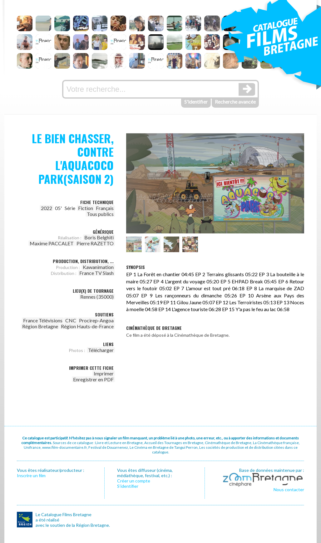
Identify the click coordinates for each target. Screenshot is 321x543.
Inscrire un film (31, 475)
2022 (46, 208)
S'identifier (196, 102)
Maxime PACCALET (52, 243)
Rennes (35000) (97, 297)
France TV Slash (96, 273)
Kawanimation (98, 267)
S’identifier (127, 486)
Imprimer (104, 373)
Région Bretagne (40, 326)
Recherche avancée (235, 102)
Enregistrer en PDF (93, 379)
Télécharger (101, 350)
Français (105, 208)
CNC (70, 320)
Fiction (85, 208)
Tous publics (100, 214)
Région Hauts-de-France (87, 326)
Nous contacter (289, 489)
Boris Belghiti (99, 237)
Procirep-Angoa (96, 320)
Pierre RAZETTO (95, 243)
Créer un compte (133, 480)
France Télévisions (42, 320)
